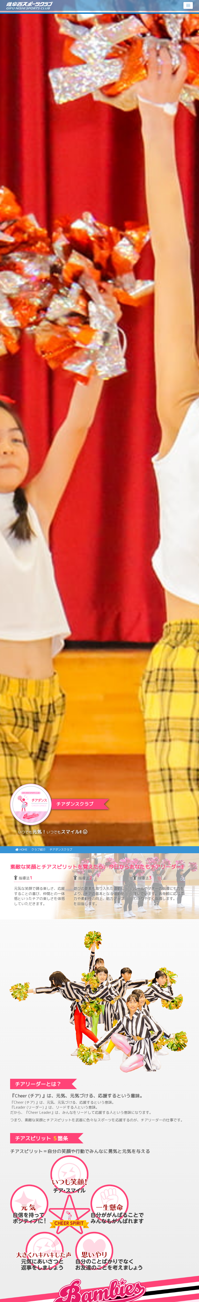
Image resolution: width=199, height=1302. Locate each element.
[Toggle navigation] (188, 5)
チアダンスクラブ (60, 849)
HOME (21, 849)
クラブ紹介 (38, 849)
